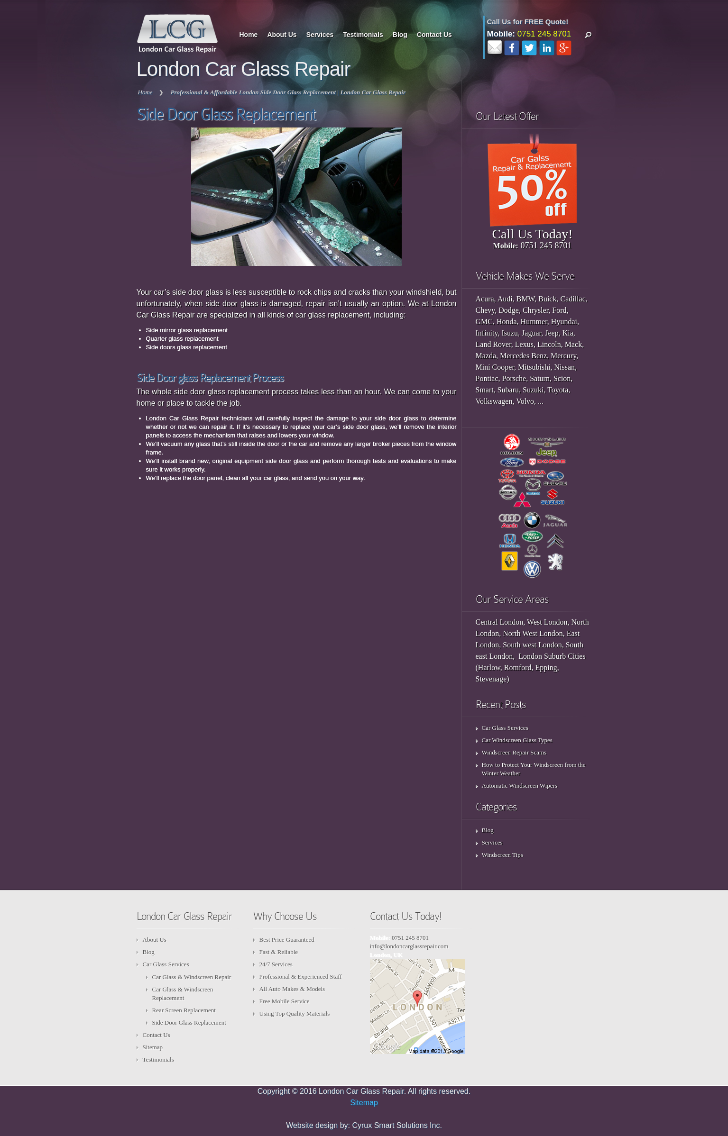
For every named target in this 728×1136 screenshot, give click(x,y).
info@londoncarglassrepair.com (409, 946)
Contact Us (434, 34)
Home (249, 34)
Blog (400, 34)
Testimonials (363, 34)
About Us (281, 34)
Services (320, 34)
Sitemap (153, 1047)
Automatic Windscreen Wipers (520, 785)
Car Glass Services (505, 727)
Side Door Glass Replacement (189, 1022)
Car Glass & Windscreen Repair (191, 977)
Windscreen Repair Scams (514, 752)
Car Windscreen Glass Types (517, 740)
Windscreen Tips (502, 854)
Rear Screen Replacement (184, 1010)
